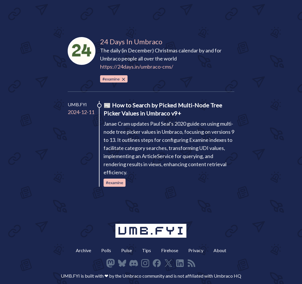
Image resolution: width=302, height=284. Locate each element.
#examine (114, 79)
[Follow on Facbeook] (156, 263)
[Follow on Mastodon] (110, 263)
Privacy (195, 250)
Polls (106, 250)
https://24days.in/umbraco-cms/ (136, 66)
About (219, 250)
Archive (83, 250)
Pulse (126, 250)
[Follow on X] (168, 263)
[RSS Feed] (191, 263)
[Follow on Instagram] (145, 263)
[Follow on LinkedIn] (180, 263)
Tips (146, 250)
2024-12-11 (81, 112)
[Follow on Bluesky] (122, 263)
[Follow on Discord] (133, 263)
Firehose (169, 250)
